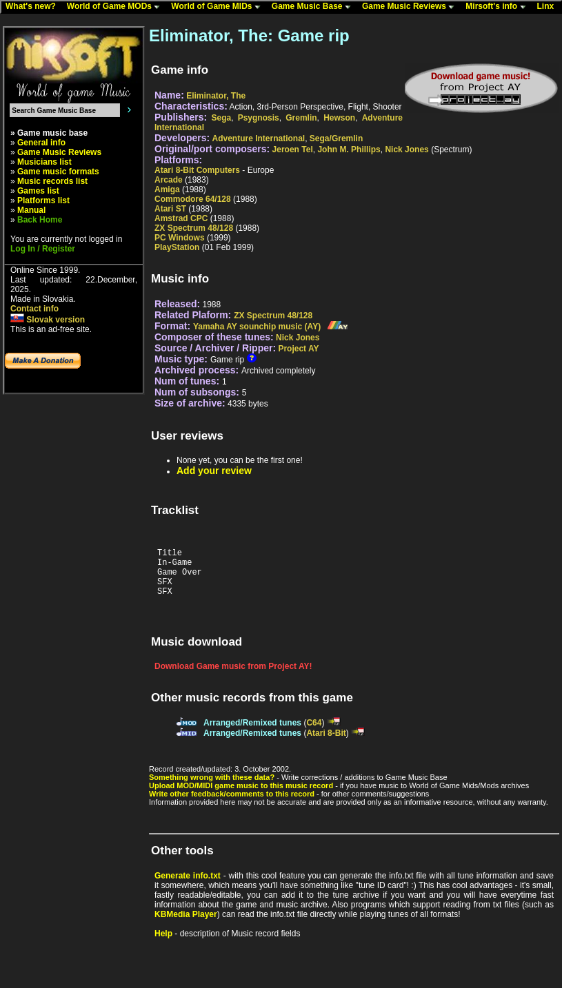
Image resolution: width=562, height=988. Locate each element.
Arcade (168, 180)
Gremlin (301, 118)
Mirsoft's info (498, 6)
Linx (548, 6)
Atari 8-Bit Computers (197, 170)
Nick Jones (406, 149)
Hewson (339, 118)
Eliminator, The (215, 96)
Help (163, 944)
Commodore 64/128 (192, 199)
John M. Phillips (348, 149)
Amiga (167, 189)
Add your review (214, 470)
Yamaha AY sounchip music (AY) (257, 326)
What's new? (34, 6)
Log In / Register (42, 249)
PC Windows (179, 238)
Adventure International (258, 138)
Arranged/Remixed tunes (252, 733)
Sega (221, 118)
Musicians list (44, 162)
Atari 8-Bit (325, 743)
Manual (31, 210)
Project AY (298, 348)
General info (41, 142)
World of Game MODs (116, 6)
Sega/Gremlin (336, 138)
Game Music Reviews (411, 6)
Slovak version (47, 320)
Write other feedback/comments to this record (231, 804)
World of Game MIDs (218, 6)
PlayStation (176, 247)
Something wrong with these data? (211, 787)
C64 (313, 733)
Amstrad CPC (181, 218)
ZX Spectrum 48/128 (193, 228)
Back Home (39, 220)
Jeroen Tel (292, 149)
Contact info (34, 308)
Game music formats (58, 171)
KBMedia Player (185, 924)
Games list (38, 191)
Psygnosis (258, 118)
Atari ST (170, 209)
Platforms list (43, 200)
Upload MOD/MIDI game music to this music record (241, 796)
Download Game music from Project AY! (233, 676)
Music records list (52, 181)
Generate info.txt (187, 886)
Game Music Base (314, 6)
